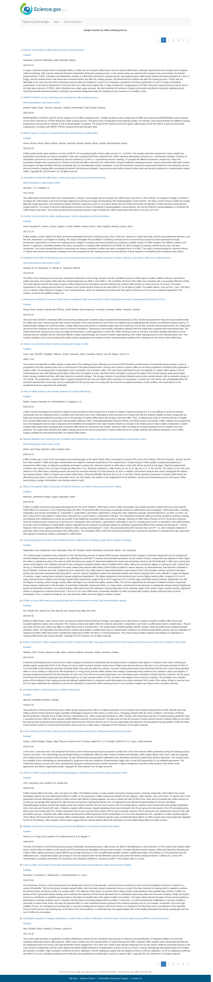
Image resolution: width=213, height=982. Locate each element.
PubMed (27, 55)
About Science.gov (72, 22)
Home (56, 22)
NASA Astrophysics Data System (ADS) (41, 102)
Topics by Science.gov (36, 21)
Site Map (73, 978)
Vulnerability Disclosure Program (113, 978)
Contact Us (137, 978)
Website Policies (87, 978)
